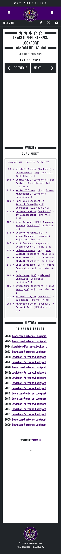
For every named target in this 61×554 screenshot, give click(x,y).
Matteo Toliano (25, 190)
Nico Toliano (24, 222)
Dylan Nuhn (22, 286)
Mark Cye (21, 201)
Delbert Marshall (27, 232)
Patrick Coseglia (27, 204)
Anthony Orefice (26, 211)
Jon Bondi (22, 300)
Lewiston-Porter (34, 162)
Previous (20, 68)
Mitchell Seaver (26, 169)
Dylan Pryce (23, 246)
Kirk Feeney (23, 243)
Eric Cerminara (25, 265)
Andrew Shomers (25, 250)
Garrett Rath (24, 307)
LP (36, 172)
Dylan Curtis (24, 172)
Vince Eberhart (25, 236)
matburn (36, 439)
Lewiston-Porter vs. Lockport (29, 336)
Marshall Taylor (26, 296)
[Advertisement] (30, 112)
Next (37, 68)
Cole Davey (22, 275)
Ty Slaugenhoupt (26, 215)
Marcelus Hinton (26, 304)
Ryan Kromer (23, 257)
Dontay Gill (23, 180)
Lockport (12, 162)
